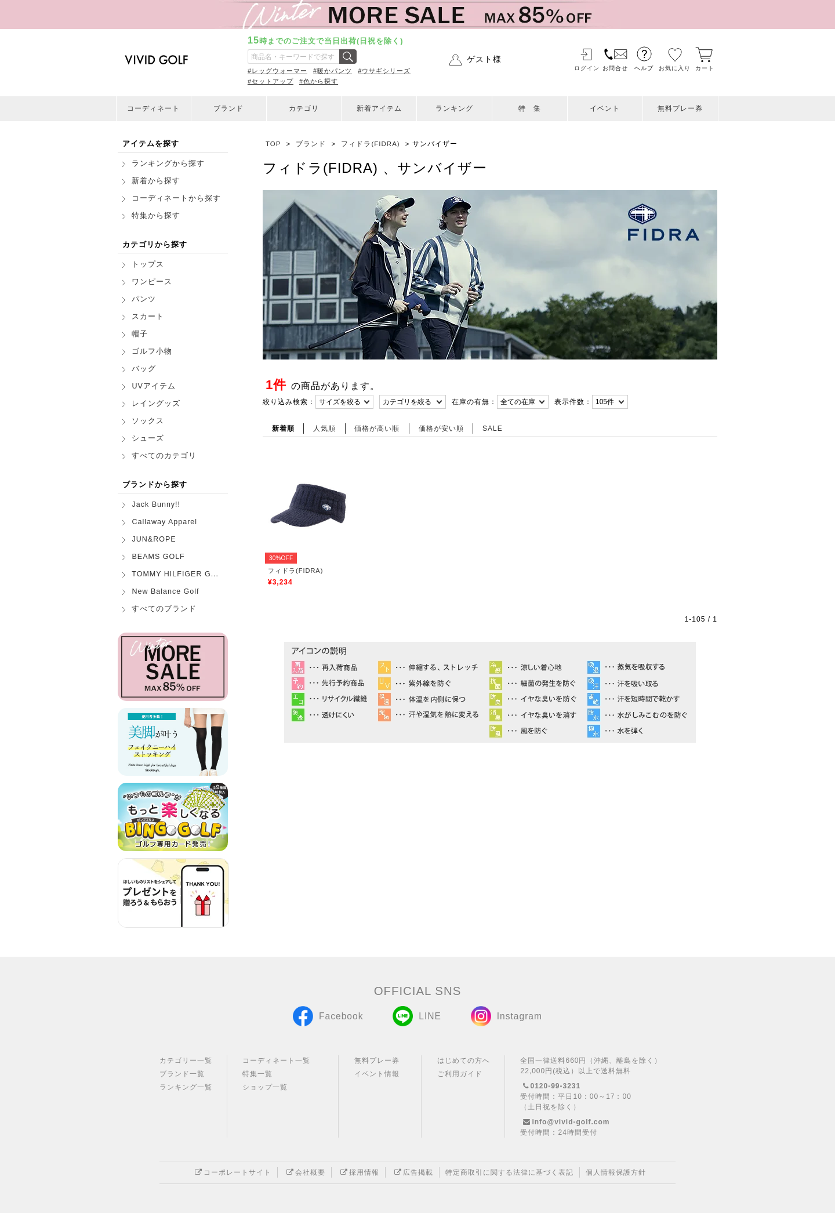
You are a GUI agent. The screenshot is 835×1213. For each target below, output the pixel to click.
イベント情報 (377, 1074)
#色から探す (318, 81)
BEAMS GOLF (158, 557)
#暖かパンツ (332, 70)
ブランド (228, 108)
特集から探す (156, 216)
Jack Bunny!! (156, 504)
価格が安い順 (441, 428)
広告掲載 (412, 1172)
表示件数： (573, 402)
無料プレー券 (680, 108)
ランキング (454, 108)
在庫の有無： (474, 402)
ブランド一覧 (182, 1074)
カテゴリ (304, 108)
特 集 (529, 108)
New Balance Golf (165, 591)
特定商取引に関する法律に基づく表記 (509, 1172)
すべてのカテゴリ (164, 456)
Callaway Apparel (164, 522)
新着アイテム (379, 108)
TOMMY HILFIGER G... (175, 574)
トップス (148, 264)
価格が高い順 (377, 428)
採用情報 (358, 1172)
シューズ (148, 438)
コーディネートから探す (176, 198)
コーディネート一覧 (276, 1060)
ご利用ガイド (459, 1074)
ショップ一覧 (265, 1087)
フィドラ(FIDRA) (295, 570)
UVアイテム (153, 386)
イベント (605, 108)
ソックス (148, 421)
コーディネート (153, 108)
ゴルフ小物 (152, 351)
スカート (148, 317)
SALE (492, 428)
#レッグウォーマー (277, 70)
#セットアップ (270, 81)
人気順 (324, 428)
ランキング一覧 (185, 1087)
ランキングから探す (168, 163)
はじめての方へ (463, 1060)
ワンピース (152, 282)
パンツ (144, 299)
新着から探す (156, 181)
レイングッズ (156, 404)
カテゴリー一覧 (185, 1060)
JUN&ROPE (154, 539)
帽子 (140, 334)
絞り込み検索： (289, 402)
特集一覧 (257, 1074)
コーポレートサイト (231, 1172)
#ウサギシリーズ (384, 70)
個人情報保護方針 (616, 1172)
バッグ (144, 369)
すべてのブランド (164, 609)
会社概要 (304, 1172)
